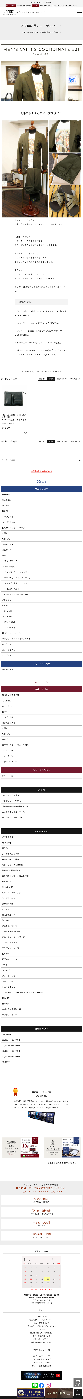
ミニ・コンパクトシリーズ (13, 937)
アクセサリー (7, 599)
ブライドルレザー (9, 975)
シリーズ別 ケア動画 (10, 795)
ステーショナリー (9, 649)
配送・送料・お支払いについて (41, 1319)
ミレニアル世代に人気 (11, 892)
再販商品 (6, 494)
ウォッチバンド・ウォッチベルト (16, 638)
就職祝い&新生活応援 (11, 870)
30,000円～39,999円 (11, 1051)
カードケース (7, 544)
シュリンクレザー (9, 987)
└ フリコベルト (9, 627)
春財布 (5, 848)
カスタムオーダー (9, 914)
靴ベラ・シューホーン (11, 633)
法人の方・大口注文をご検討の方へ (41, 1326)
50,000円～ (7, 1062)
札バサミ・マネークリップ (13, 527)
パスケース (6, 550)
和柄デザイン (7, 881)
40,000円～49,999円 (11, 1056)
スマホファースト (9, 942)
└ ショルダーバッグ (11, 588)
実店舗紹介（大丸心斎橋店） (41, 1332)
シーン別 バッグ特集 (10, 853)
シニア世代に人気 (9, 898)
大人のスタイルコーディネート (15, 812)
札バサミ (6, 953)
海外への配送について (41, 1336)
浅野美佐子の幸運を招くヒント (15, 806)
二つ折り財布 (7, 516)
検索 (80, 460)
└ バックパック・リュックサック (16, 572)
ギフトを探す (7, 837)
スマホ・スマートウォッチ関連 (15, 594)
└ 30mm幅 (7, 611)
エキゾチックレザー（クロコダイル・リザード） (23, 992)
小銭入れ (6, 533)
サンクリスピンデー (10, 1014)
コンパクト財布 (8, 522)
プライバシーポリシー (41, 1339)
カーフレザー (7, 981)
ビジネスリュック (9, 959)
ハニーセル (7, 505)
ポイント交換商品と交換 (41, 1365)
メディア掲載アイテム (11, 931)
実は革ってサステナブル (12, 817)
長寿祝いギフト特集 (10, 859)
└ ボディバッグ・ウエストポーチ (16, 577)
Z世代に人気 (7, 887)
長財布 (5, 511)
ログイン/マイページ (41, 1356)
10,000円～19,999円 (11, 1039)
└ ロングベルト (9, 622)
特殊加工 (6, 998)
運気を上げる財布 (9, 926)
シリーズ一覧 (7, 669)
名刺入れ (6, 538)
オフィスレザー (8, 909)
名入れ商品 (7, 500)
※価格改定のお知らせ (41, 471)
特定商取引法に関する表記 (41, 1342)
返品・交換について (42, 1323)
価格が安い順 (62, 378)
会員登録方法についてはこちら (63, 1162)
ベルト (5, 605)
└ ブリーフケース (9, 561)
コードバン (7, 970)
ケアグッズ (6, 655)
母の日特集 (7, 842)
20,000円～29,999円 (11, 1045)
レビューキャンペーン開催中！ (41, 2)
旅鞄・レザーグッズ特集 (12, 864)
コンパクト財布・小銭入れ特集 (15, 876)
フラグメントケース (10, 948)
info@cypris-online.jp (43, 1302)
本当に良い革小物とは (11, 1009)
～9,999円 (6, 1034)
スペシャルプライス (10, 695)
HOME (24, 32)
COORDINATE (33, 32)
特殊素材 (6, 1003)
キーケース (6, 644)
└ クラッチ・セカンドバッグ (14, 583)
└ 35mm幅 (7, 616)
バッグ (5, 555)
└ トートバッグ (9, 566)
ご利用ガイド (41, 1316)
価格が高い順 (75, 378)
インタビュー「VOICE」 (12, 800)
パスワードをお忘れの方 (41, 1359)
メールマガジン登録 (42, 1362)
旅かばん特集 (7, 903)
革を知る (6, 920)
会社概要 (41, 1329)
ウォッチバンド (8, 756)
